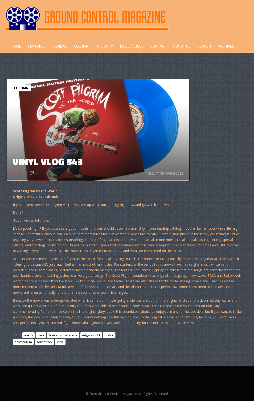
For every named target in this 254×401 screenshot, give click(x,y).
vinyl (60, 341)
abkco (28, 335)
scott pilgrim (23, 341)
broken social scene (63, 335)
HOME (16, 46)
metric (109, 335)
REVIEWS (59, 46)
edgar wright (91, 335)
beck (40, 335)
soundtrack (44, 341)
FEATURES (36, 46)
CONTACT (158, 46)
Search (204, 46)
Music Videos (132, 46)
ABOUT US (182, 46)
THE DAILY (104, 46)
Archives (226, 46)
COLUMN (81, 46)
